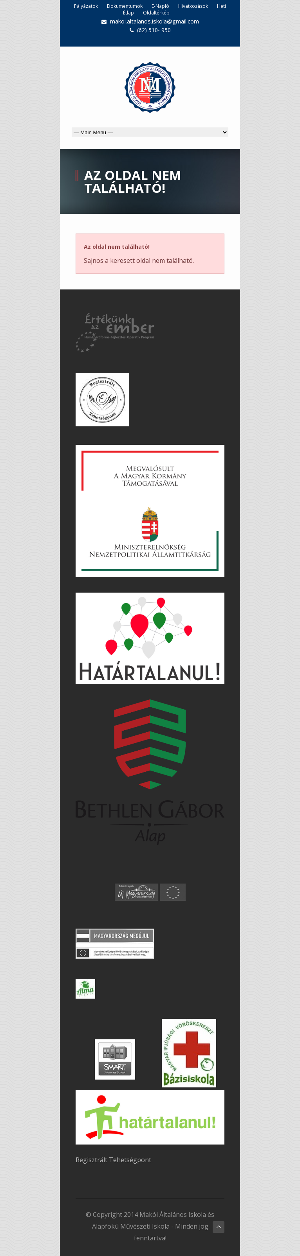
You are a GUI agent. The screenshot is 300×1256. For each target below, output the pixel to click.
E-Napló (160, 6)
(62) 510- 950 (154, 30)
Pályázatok (86, 6)
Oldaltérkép (156, 12)
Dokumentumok (125, 6)
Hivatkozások (193, 6)
